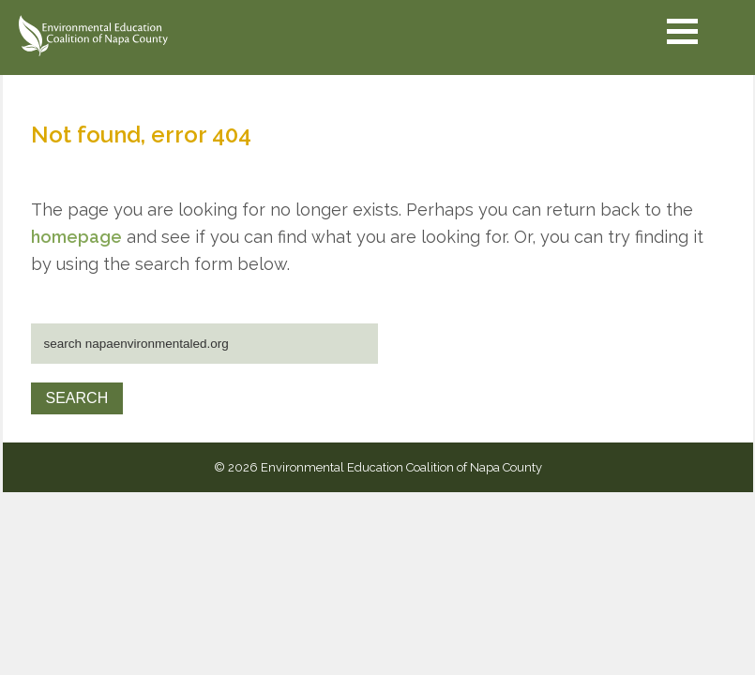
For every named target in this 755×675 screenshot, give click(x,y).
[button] (682, 31)
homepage (76, 237)
